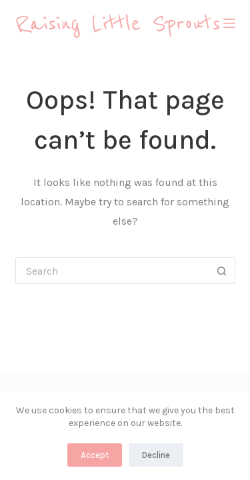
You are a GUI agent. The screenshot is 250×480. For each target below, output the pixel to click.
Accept (95, 455)
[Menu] (229, 23)
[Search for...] (112, 270)
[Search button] (222, 270)
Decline (156, 455)
